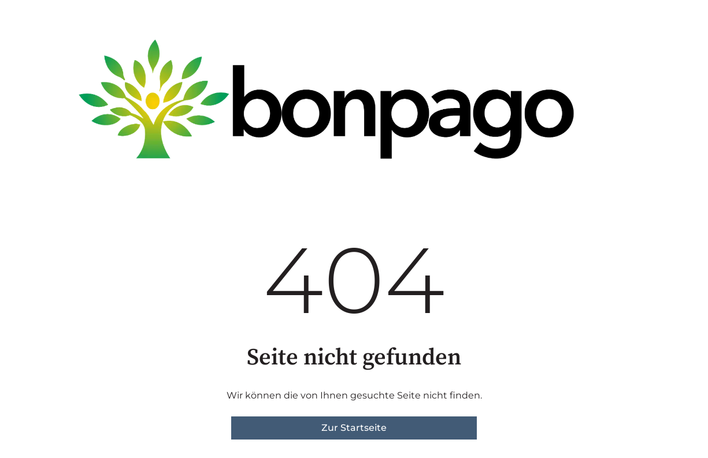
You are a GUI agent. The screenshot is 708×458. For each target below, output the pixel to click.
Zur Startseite (354, 427)
